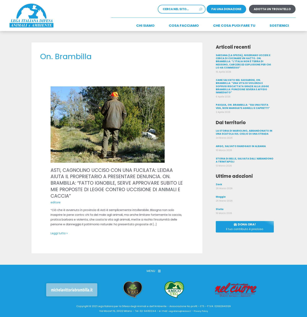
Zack (219, 178)
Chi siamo (145, 25)
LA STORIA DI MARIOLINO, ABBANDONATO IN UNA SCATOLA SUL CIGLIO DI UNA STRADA (243, 127)
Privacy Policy (202, 311)
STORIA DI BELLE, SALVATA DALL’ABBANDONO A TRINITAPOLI (244, 155)
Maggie (221, 191)
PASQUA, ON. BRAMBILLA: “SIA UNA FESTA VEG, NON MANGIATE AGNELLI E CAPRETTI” (244, 102)
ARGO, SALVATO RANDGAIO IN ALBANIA (240, 141)
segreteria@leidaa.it (178, 311)
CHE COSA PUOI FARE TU (234, 25)
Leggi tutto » (59, 233)
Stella (219, 203)
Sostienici (279, 25)
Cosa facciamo (184, 25)
